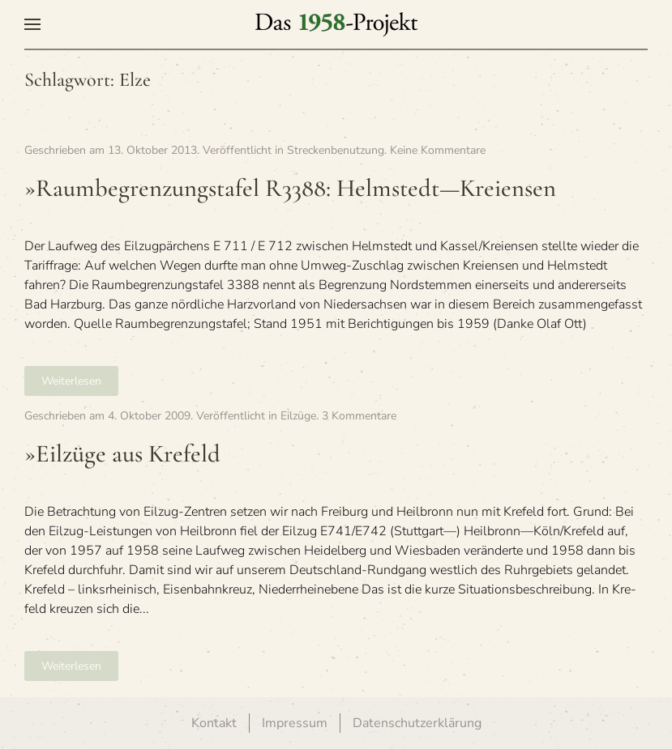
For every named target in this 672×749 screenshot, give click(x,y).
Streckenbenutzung (335, 150)
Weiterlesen (71, 381)
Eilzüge (298, 415)
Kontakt (214, 723)
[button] (32, 24)
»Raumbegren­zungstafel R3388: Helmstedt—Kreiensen (290, 188)
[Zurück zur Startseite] (336, 24)
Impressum (294, 723)
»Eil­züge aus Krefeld (122, 454)
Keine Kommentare (438, 150)
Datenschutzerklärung (417, 723)
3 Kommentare (359, 415)
